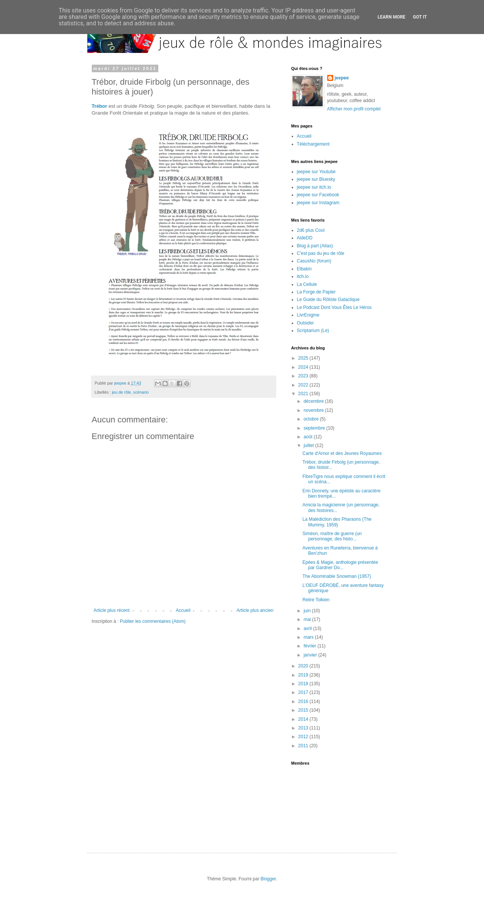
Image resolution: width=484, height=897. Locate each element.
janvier (310, 655)
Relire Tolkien (315, 599)
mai (307, 619)
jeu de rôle (121, 392)
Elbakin (304, 269)
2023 (303, 376)
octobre (311, 419)
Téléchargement (313, 144)
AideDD (304, 238)
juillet (309, 445)
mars (309, 637)
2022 (303, 385)
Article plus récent (112, 610)
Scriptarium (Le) (313, 330)
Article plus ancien (255, 610)
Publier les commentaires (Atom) (153, 621)
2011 (303, 745)
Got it (420, 17)
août (308, 436)
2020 (303, 666)
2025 (303, 358)
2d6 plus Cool (311, 230)
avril (308, 628)
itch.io (303, 276)
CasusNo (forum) (314, 261)
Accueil (183, 610)
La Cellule (307, 284)
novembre (314, 410)
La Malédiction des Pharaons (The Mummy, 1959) (336, 522)
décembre (314, 401)
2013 (303, 728)
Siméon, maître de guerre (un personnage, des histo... (332, 536)
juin (307, 610)
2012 (303, 736)
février (310, 646)
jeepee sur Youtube (316, 171)
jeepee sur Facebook (318, 194)
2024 (303, 367)
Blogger (268, 878)
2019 (303, 675)
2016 (303, 701)
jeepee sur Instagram (318, 202)
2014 (303, 719)
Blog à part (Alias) (315, 245)
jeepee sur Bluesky (316, 179)
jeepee (342, 78)
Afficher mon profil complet (354, 109)
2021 (303, 393)
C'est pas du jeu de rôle (321, 253)
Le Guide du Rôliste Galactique (328, 299)
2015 (303, 710)
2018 (303, 683)
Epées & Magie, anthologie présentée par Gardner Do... (340, 565)
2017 (303, 692)
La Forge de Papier (316, 292)
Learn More (391, 17)
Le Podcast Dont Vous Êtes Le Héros (334, 307)
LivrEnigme (308, 315)
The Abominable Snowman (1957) (336, 576)
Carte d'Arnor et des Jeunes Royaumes (342, 453)
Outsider (305, 323)
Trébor (99, 106)
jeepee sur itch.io (314, 187)
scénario (141, 392)
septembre (314, 428)
